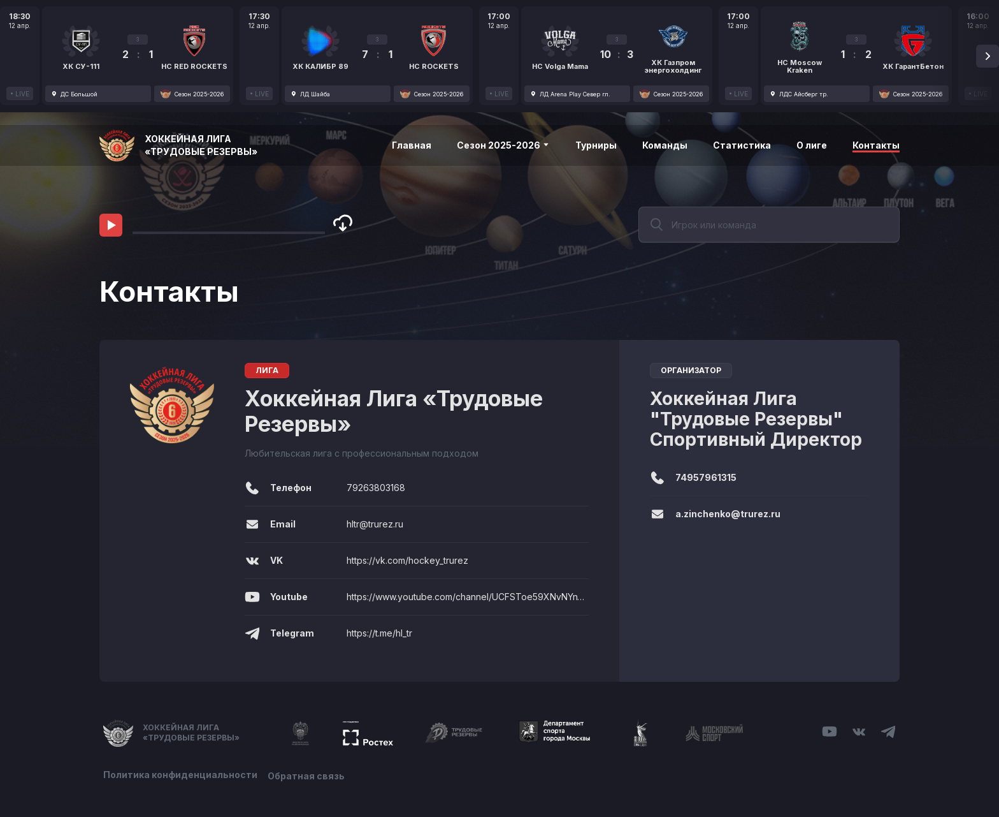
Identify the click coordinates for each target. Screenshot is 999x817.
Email (270, 524)
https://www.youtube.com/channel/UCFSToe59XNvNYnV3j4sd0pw (468, 596)
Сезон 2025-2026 (503, 145)
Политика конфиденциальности (180, 774)
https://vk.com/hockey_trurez (407, 560)
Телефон (278, 488)
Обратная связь (308, 774)
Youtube (276, 597)
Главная (411, 145)
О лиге (811, 145)
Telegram (279, 633)
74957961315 (706, 477)
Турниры (596, 145)
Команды (664, 145)
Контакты (876, 145)
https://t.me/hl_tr (379, 633)
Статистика (742, 145)
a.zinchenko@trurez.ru (727, 513)
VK (264, 560)
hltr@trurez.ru (375, 524)
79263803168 (376, 487)
